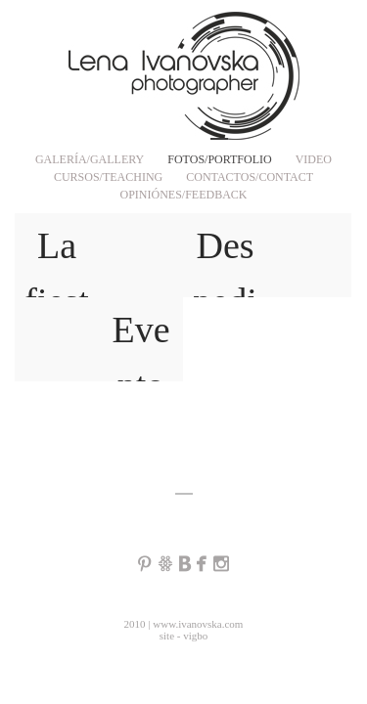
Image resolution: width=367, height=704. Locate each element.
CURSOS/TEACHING (108, 177)
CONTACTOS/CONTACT (249, 177)
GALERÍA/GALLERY (89, 159)
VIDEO (314, 159)
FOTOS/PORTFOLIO (219, 159)
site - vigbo (184, 635)
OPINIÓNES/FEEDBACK (183, 194)
